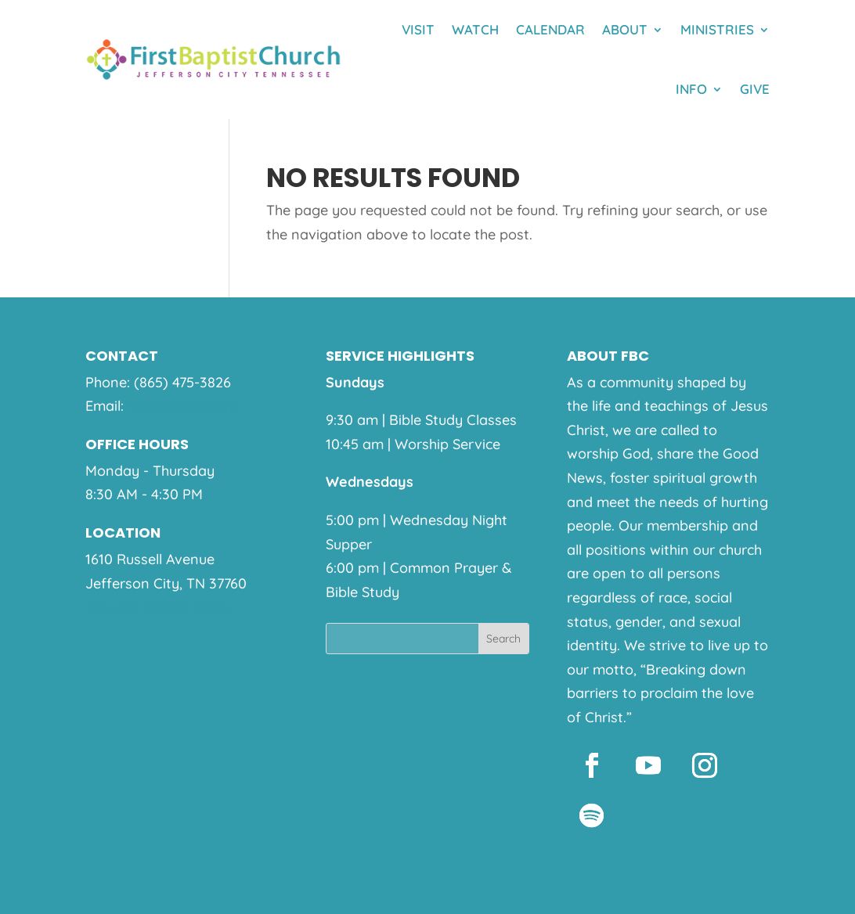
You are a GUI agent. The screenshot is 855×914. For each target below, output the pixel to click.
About (625, 29)
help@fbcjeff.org (183, 406)
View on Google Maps (157, 607)
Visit (418, 29)
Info (691, 89)
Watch (475, 29)
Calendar (550, 29)
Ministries (717, 29)
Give (755, 89)
